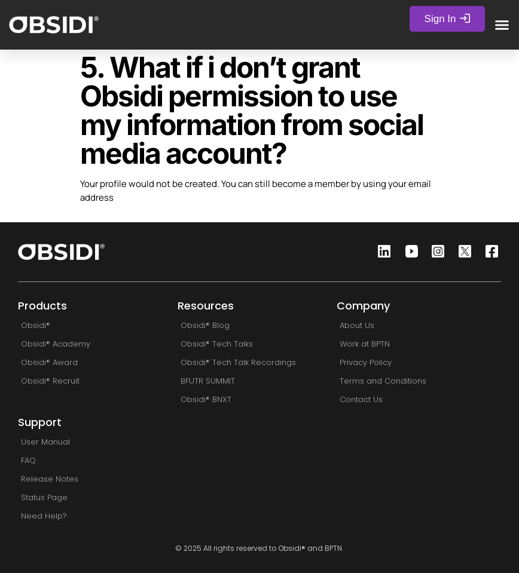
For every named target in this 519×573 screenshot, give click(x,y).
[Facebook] (488, 252)
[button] (502, 24)
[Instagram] (434, 252)
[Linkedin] (380, 252)
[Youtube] (407, 252)
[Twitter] (461, 252)
